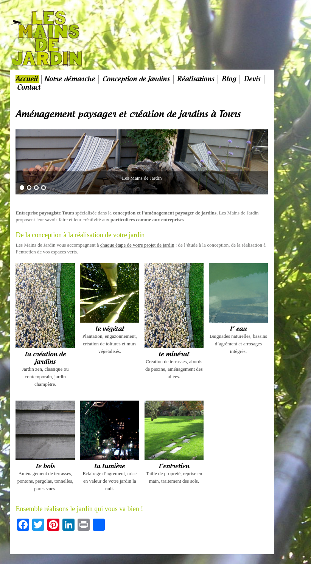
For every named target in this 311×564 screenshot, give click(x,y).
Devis (252, 79)
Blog (229, 79)
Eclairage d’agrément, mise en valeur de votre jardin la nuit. (109, 476)
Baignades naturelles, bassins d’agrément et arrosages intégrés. (238, 339)
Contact (28, 87)
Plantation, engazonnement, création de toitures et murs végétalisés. (109, 339)
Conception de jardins (136, 79)
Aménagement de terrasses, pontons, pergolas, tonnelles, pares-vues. (45, 476)
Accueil (27, 79)
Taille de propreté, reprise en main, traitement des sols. (174, 473)
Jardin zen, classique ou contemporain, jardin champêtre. (45, 368)
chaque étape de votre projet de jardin (137, 245)
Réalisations (195, 79)
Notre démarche (69, 79)
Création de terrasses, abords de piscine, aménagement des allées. (174, 364)
